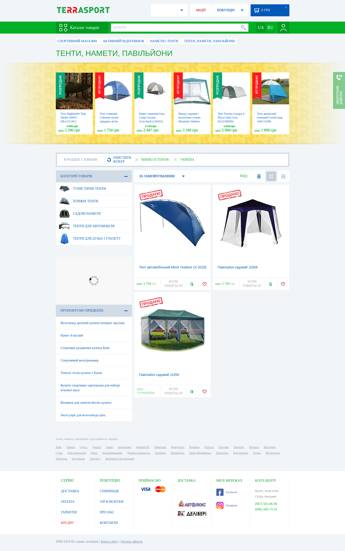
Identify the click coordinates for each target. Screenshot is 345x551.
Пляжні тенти (78, 201)
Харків (70, 447)
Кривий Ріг (143, 447)
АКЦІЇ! (201, 10)
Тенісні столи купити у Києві (81, 373)
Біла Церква (240, 453)
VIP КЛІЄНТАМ (112, 502)
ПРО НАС (107, 512)
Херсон (208, 447)
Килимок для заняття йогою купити (86, 402)
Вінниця (194, 447)
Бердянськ (78, 458)
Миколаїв (160, 447)
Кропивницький (112, 453)
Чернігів (239, 447)
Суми (59, 453)
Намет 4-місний (72, 335)
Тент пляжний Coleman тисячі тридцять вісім (109, 117)
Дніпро (96, 447)
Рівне (94, 453)
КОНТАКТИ (109, 523)
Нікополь (61, 458)
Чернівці (160, 453)
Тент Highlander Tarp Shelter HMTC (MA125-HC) (73, 117)
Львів (109, 447)
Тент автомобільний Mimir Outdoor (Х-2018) (173, 267)
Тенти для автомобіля (87, 226)
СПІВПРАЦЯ (109, 491)
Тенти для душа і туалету (90, 238)
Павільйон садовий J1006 (238, 267)
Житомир (270, 447)
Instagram (226, 505)
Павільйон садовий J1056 (159, 375)
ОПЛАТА (68, 502)
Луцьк (257, 453)
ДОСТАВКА (70, 491)
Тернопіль (222, 453)
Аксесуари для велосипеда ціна (83, 415)
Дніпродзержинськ (138, 453)
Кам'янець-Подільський (119, 458)
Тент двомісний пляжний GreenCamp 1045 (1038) (269, 117)
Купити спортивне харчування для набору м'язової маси (90, 388)
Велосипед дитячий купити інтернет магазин (93, 323)
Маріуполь (177, 447)
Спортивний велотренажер (80, 360)
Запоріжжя (124, 447)
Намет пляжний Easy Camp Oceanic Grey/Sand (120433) (152, 117)
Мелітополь (272, 453)
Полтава (223, 447)
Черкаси (254, 447)
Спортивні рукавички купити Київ (85, 348)
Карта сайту (109, 541)
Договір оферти (131, 541)
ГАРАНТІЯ (69, 512)
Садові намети (80, 213)
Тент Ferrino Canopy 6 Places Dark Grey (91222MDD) (231, 117)
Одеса (83, 447)
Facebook (226, 492)
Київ (58, 447)
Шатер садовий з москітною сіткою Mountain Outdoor (189, 117)
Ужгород (95, 458)
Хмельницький (76, 453)
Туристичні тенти (82, 188)
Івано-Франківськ (200, 453)
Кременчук (177, 453)
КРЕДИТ (67, 523)
